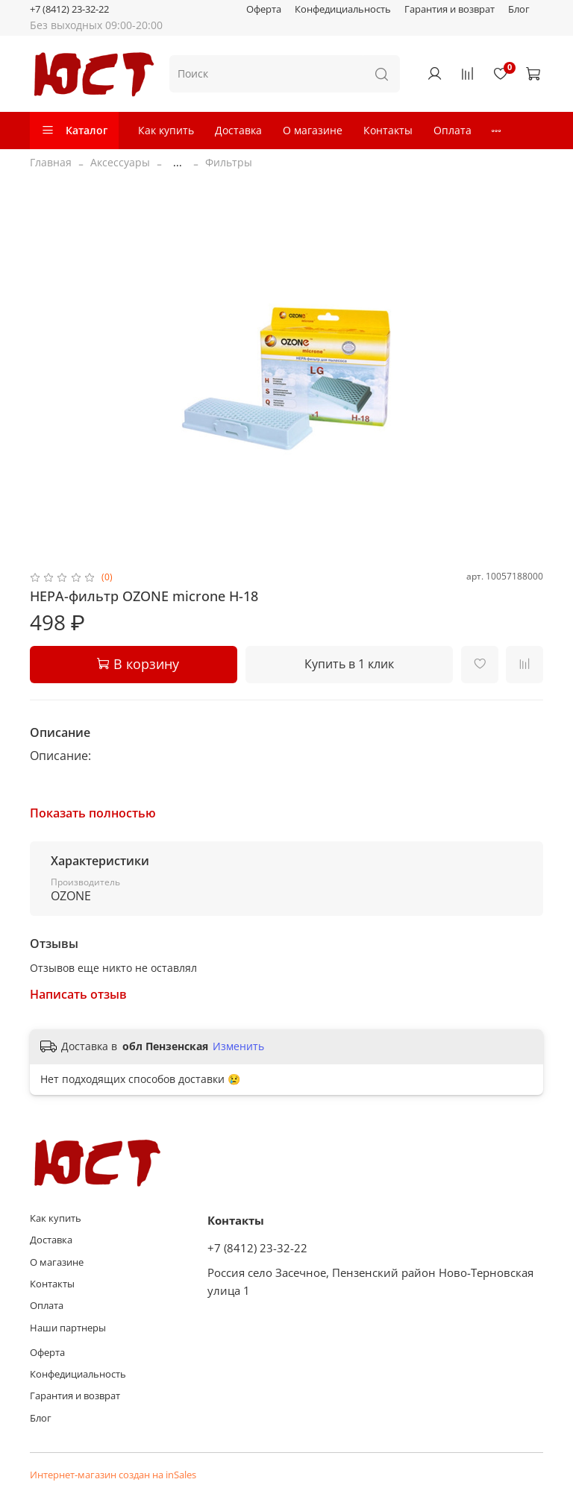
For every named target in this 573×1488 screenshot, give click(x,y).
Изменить (238, 1046)
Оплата (452, 130)
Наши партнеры (68, 1328)
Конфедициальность (343, 9)
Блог (519, 9)
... (177, 163)
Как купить (166, 130)
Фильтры (228, 162)
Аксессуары (120, 162)
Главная (51, 162)
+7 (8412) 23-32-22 (69, 9)
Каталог (74, 130)
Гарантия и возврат (449, 9)
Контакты (388, 130)
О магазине (312, 130)
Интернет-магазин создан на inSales (113, 1475)
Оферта (263, 9)
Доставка (238, 130)
